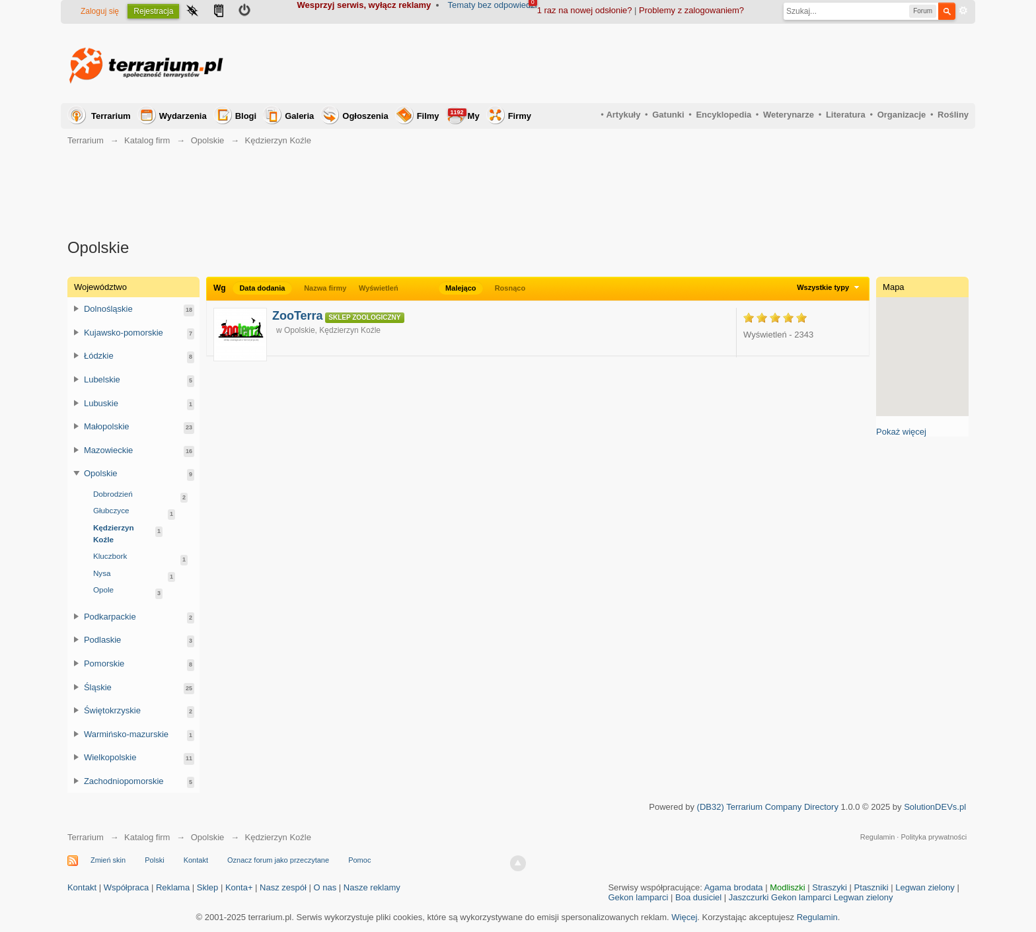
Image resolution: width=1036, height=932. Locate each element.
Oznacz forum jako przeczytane (278, 860)
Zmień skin (108, 860)
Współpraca (126, 887)
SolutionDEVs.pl (935, 807)
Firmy (519, 116)
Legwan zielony (925, 887)
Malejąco (460, 288)
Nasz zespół (283, 887)
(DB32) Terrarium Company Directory (767, 807)
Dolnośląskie (108, 309)
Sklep (208, 887)
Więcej (684, 917)
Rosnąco (510, 288)
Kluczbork (110, 556)
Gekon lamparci (638, 897)
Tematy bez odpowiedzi (492, 5)
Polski (154, 860)
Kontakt (196, 860)
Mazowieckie (108, 450)
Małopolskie (107, 426)
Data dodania (262, 288)
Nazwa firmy (325, 288)
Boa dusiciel (698, 897)
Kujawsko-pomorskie (123, 333)
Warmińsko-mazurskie (126, 734)
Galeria (299, 116)
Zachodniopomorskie (124, 781)
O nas (325, 887)
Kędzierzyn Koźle (113, 533)
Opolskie (101, 473)
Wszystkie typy (829, 287)
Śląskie (98, 687)
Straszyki (829, 887)
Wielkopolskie (110, 757)
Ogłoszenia (365, 116)
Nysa (102, 573)
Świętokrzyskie (112, 710)
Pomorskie (104, 663)
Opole (103, 589)
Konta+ (239, 887)
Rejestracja (153, 11)
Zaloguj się (100, 11)
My (464, 114)
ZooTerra (297, 315)
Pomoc (359, 860)
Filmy (428, 116)
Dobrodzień (113, 493)
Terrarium (111, 116)
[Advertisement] (728, 63)
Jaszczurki (749, 897)
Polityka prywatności (934, 837)
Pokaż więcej (901, 432)
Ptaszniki (871, 887)
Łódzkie (99, 356)
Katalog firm (147, 837)
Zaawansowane (963, 10)
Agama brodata (733, 887)
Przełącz (77, 308)
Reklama (173, 887)
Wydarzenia (183, 116)
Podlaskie (102, 640)
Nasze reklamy (372, 887)
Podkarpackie (110, 617)
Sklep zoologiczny (364, 317)
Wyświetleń (378, 288)
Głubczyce (111, 510)
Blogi (246, 116)
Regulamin (877, 837)
